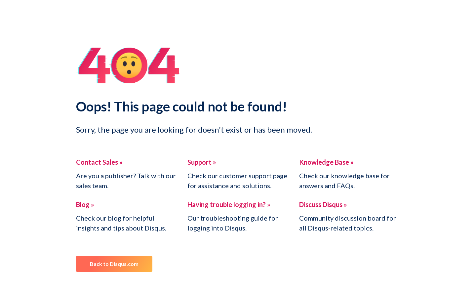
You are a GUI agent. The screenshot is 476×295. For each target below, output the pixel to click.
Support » (201, 162)
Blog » (85, 204)
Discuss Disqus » (323, 204)
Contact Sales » (99, 162)
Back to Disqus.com (114, 264)
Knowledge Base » (326, 162)
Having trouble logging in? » (228, 204)
